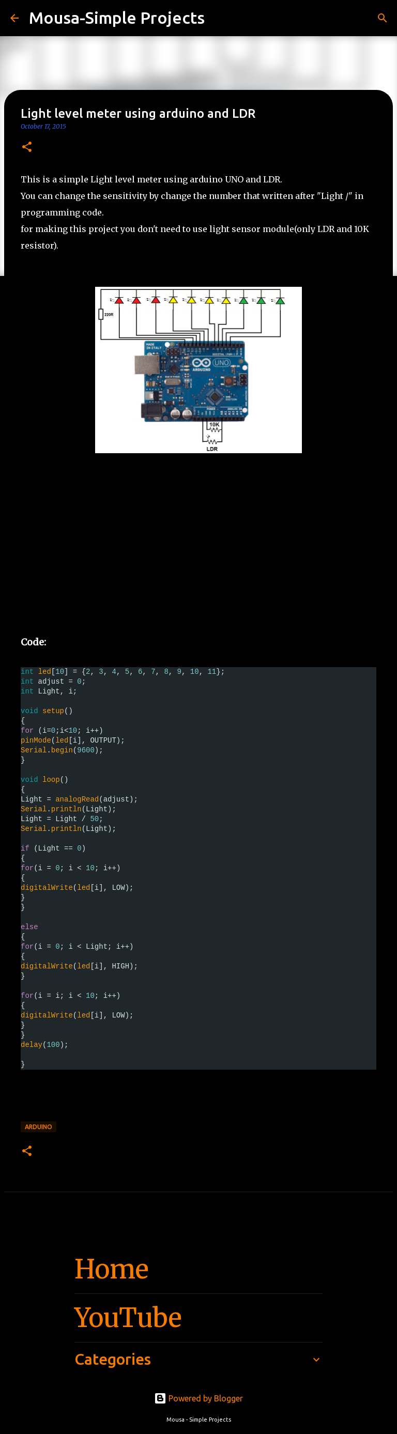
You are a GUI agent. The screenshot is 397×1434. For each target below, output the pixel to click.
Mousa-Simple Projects (117, 17)
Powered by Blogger (198, 1398)
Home (111, 1269)
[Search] (219, 18)
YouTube (128, 1318)
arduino (38, 1126)
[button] (27, 148)
